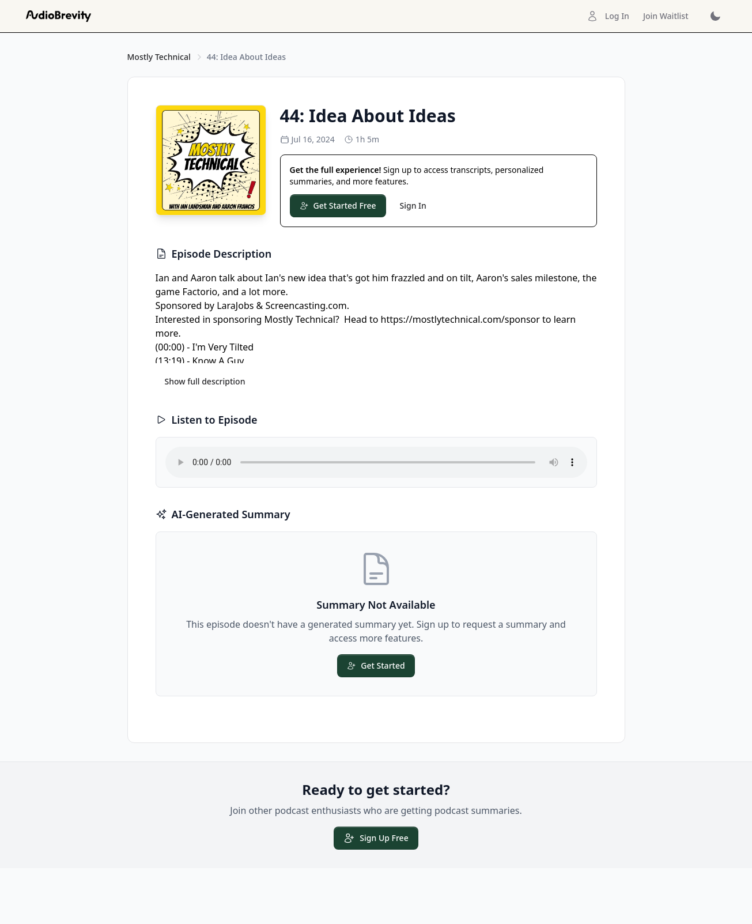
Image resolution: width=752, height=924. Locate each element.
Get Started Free (338, 205)
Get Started (376, 665)
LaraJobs (235, 305)
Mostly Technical (159, 56)
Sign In (413, 205)
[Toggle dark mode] (715, 16)
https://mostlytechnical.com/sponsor (460, 319)
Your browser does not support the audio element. (376, 462)
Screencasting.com (305, 305)
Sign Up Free (375, 838)
